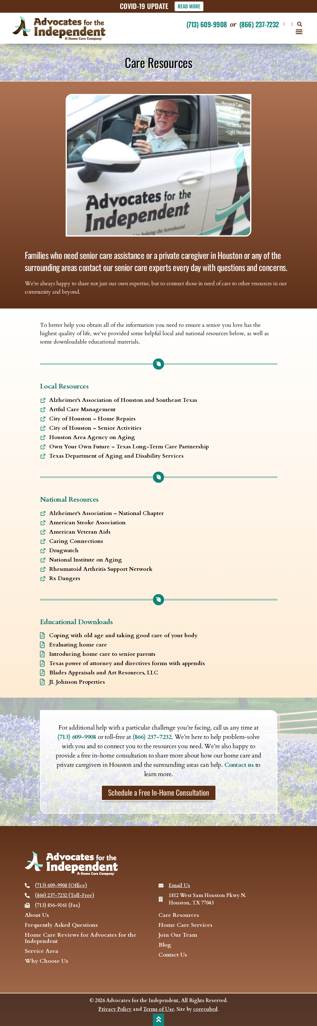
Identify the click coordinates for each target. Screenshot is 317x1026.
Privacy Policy (115, 1009)
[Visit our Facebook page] (284, 24)
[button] (300, 24)
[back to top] (158, 1019)
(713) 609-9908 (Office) (61, 885)
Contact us (239, 765)
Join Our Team (177, 935)
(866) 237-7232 (259, 24)
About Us (37, 915)
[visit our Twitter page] (292, 24)
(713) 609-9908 (206, 24)
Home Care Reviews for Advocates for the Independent (81, 938)
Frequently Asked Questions (61, 925)
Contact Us (172, 955)
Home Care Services (185, 925)
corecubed (205, 1009)
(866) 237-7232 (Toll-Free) (64, 895)
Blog (164, 945)
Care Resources (178, 915)
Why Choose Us (46, 961)
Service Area (41, 951)
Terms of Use (158, 1009)
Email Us (179, 885)
